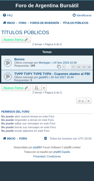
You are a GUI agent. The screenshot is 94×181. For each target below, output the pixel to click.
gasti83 (43, 77)
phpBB (36, 147)
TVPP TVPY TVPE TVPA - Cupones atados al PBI (52, 74)
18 (78, 67)
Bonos (19, 59)
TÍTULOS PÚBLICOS (25, 32)
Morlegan (44, 62)
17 (73, 67)
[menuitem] (8, 15)
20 (89, 67)
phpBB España (61, 152)
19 (83, 67)
